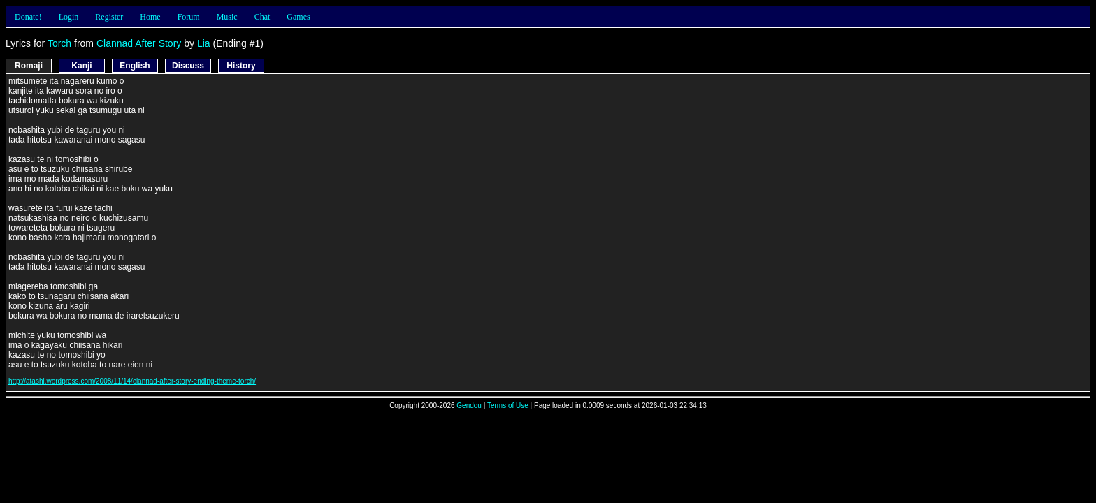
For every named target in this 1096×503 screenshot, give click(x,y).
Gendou (469, 405)
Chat (262, 17)
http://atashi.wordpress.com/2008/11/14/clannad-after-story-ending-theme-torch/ (132, 381)
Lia (203, 43)
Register (109, 17)
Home (150, 17)
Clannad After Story (138, 43)
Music (227, 17)
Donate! (28, 17)
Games (298, 17)
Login (69, 17)
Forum (189, 17)
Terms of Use (507, 405)
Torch (59, 43)
